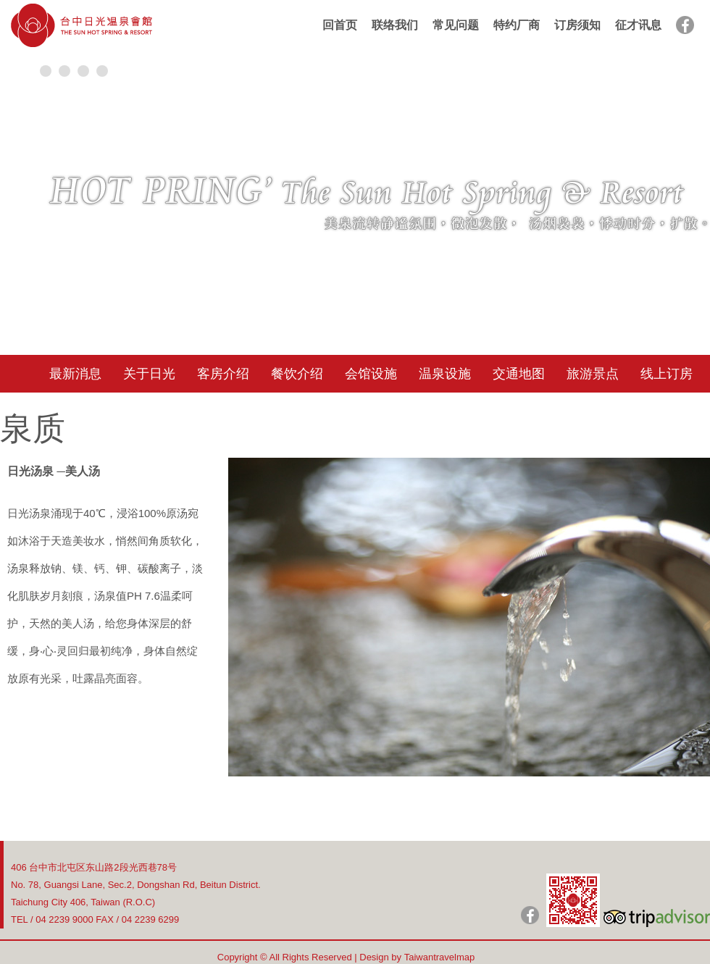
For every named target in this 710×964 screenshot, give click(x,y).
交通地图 (519, 373)
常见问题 (456, 25)
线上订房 (666, 373)
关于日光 (149, 373)
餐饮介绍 (297, 373)
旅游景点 (593, 373)
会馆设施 (371, 373)
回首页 (339, 25)
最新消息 (75, 373)
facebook (685, 25)
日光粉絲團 (530, 915)
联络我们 (395, 25)
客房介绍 (223, 373)
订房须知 (577, 25)
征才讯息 (638, 25)
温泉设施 (445, 373)
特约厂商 (516, 25)
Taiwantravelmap (439, 957)
